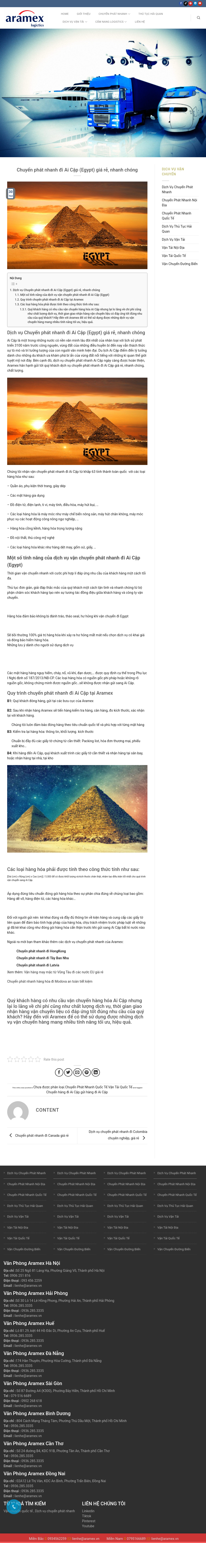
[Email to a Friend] (77, 1072)
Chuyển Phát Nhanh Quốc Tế (86, 1087)
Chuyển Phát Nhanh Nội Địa (179, 202)
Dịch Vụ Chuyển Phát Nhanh (177, 189)
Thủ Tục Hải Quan (150, 14)
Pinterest (88, 1521)
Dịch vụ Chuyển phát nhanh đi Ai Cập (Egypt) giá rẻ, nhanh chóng (56, 290)
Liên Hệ (140, 21)
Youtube (88, 1526)
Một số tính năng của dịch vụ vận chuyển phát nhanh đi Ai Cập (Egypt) (64, 295)
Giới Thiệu (83, 14)
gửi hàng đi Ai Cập (94, 1092)
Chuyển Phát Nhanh (114, 14)
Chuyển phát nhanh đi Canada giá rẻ (38, 1135)
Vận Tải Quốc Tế (120, 1087)
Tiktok (86, 1516)
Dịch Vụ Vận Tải (75, 22)
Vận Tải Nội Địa (173, 248)
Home (65, 14)
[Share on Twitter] (68, 1072)
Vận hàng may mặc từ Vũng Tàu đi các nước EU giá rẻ (63, 972)
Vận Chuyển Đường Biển (180, 264)
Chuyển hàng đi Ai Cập (63, 1092)
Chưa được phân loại (48, 1087)
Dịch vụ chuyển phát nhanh (55, 1511)
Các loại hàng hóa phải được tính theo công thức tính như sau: (59, 304)
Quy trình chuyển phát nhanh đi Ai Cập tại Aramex (52, 299)
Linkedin (88, 1511)
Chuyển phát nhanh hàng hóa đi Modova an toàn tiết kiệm (49, 981)
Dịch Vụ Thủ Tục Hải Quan (177, 228)
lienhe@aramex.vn (28, 1286)
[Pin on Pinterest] (86, 1072)
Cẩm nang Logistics (111, 22)
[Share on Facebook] (59, 1072)
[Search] (198, 17)
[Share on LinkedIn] (96, 1072)
